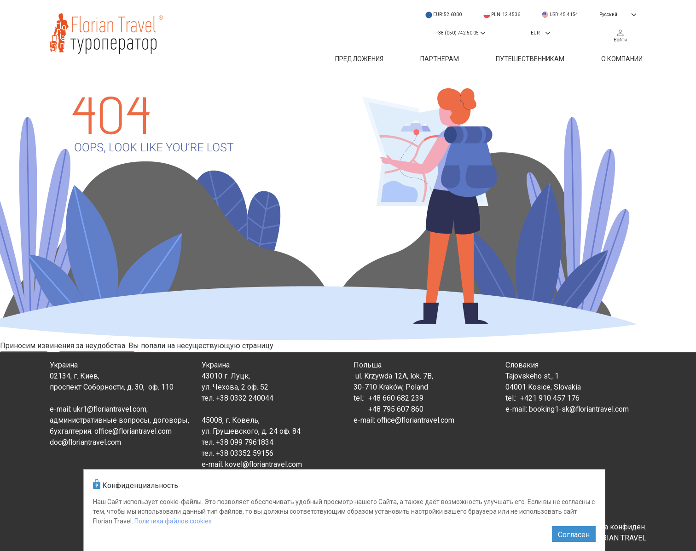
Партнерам (439, 59)
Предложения (359, 59)
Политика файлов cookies (173, 521)
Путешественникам (530, 59)
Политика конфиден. (610, 526)
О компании (622, 59)
